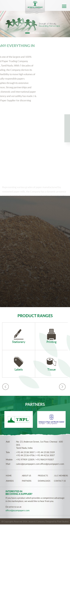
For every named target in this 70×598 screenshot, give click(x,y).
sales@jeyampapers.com (28, 464)
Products (43, 476)
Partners (26, 481)
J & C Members (61, 476)
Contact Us (60, 481)
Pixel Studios (63, 521)
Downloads (44, 481)
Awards (10, 481)
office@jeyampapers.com (52, 464)
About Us (26, 476)
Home (9, 476)
